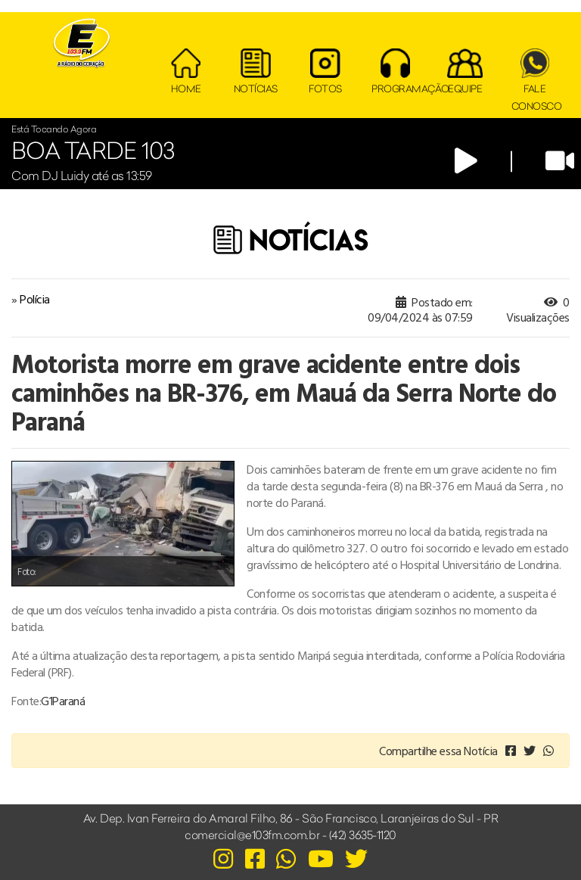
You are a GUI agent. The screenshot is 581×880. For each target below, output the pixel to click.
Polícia (35, 299)
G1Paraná (63, 701)
